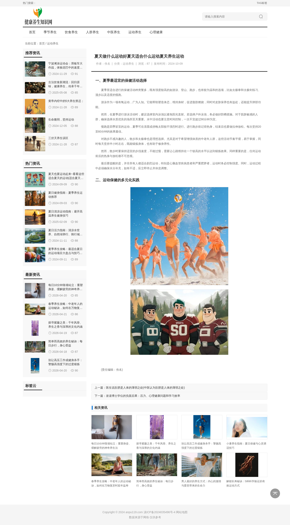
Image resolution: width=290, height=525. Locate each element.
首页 (32, 32)
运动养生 (52, 43)
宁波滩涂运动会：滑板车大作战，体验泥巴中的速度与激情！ (65, 67)
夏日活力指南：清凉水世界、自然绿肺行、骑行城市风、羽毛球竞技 (65, 234)
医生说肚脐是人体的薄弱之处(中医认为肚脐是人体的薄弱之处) (145, 387)
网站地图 (181, 512)
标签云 (30, 386)
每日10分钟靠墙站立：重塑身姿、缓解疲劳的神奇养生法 (65, 289)
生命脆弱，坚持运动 (61, 119)
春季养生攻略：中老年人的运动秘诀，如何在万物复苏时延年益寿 (65, 308)
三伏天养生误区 (58, 138)
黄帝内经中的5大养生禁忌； (66, 101)
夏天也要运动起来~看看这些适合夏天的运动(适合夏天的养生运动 (66, 178)
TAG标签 (262, 2)
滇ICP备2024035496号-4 (159, 512)
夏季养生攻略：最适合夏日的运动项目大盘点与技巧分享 (65, 253)
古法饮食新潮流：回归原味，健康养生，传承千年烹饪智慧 (65, 86)
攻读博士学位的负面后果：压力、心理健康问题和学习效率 (143, 395)
